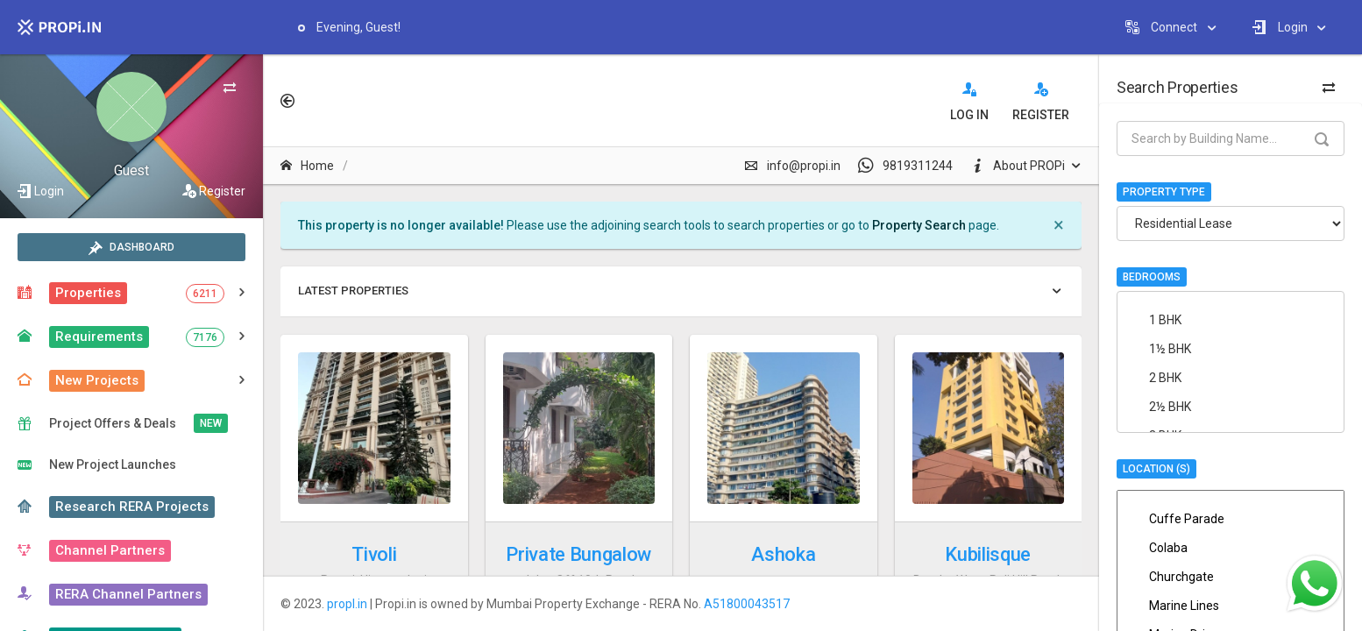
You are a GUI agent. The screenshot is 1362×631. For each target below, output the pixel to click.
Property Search (919, 225)
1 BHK (1216, 320)
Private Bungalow (578, 554)
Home (307, 166)
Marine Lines (1230, 606)
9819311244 (905, 165)
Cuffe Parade (1230, 519)
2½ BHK (1216, 407)
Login (49, 191)
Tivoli (373, 554)
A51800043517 (747, 604)
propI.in (347, 604)
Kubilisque (988, 554)
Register (222, 191)
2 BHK (1216, 378)
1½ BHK (1216, 349)
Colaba (1230, 548)
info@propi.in (792, 166)
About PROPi (1017, 166)
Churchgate (1230, 577)
